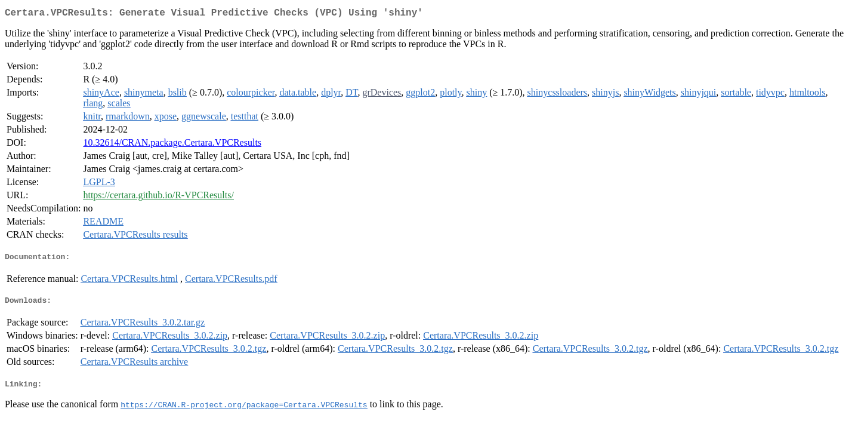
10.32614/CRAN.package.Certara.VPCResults (172, 145)
